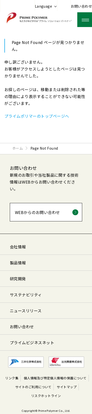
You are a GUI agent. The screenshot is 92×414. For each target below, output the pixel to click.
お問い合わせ (81, 6)
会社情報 (18, 247)
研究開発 (18, 279)
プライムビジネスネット (32, 342)
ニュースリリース (26, 311)
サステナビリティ (26, 295)
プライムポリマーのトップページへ (36, 116)
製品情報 (18, 263)
